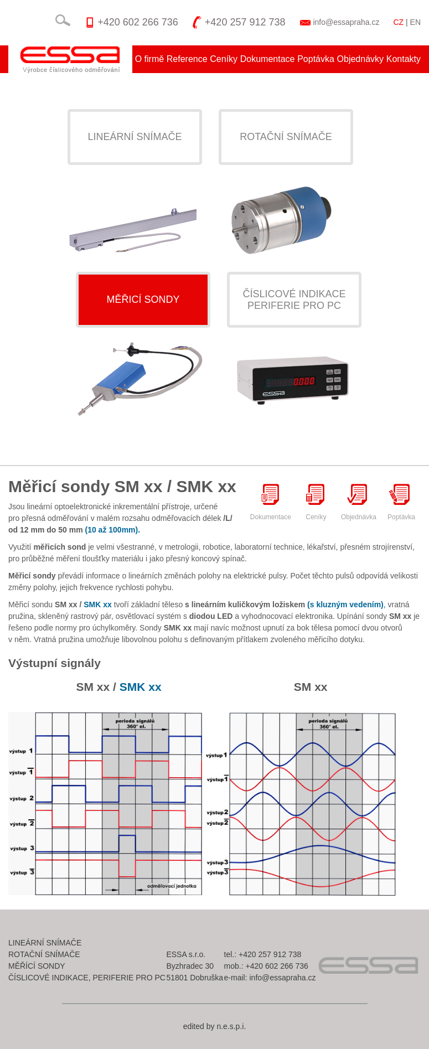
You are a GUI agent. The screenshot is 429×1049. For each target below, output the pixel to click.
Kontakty (403, 59)
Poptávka (315, 59)
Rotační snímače (286, 136)
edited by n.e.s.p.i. (214, 1026)
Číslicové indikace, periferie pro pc (87, 977)
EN (415, 22)
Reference (187, 59)
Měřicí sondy (142, 299)
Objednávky (360, 59)
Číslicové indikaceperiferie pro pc (293, 299)
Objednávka (358, 502)
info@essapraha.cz (346, 22)
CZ (398, 22)
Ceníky (223, 59)
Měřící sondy (36, 966)
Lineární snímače (134, 136)
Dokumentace (267, 59)
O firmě (149, 59)
